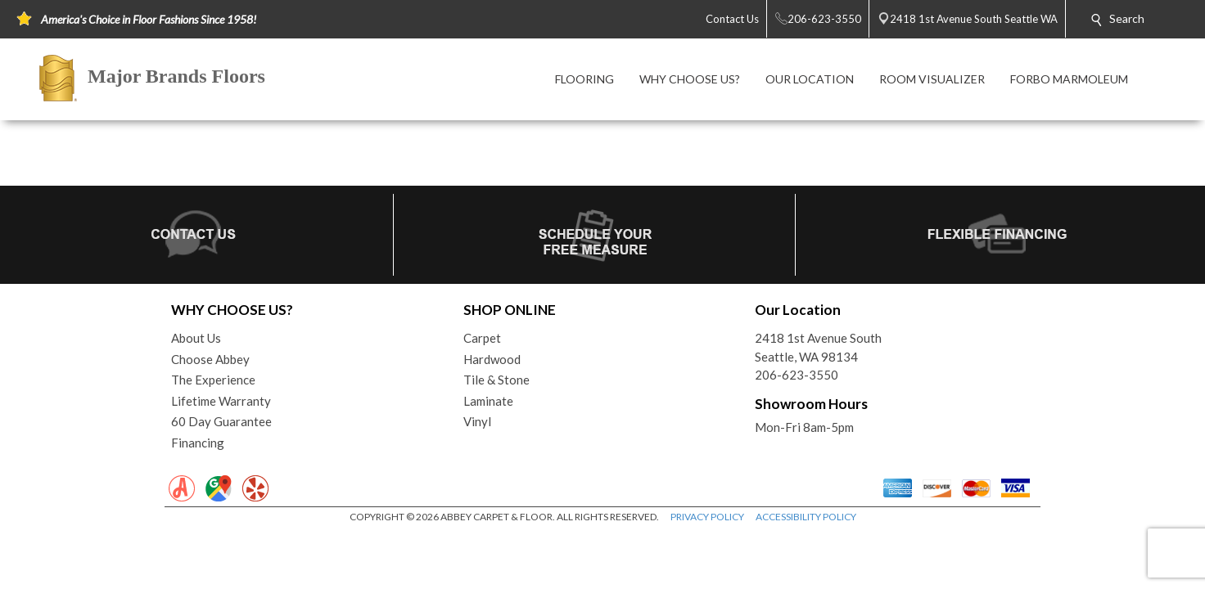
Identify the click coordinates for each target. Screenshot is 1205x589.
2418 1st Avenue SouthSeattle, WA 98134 (818, 347)
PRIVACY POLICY (707, 516)
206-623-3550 (796, 374)
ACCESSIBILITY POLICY (806, 516)
